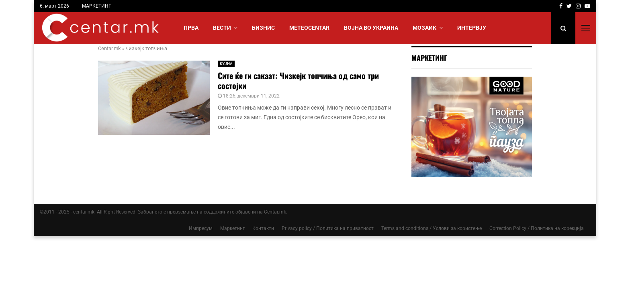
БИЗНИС (263, 27)
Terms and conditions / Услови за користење (431, 228)
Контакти (263, 228)
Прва (191, 27)
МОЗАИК (424, 27)
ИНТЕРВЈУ (471, 27)
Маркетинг (232, 228)
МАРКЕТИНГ (96, 6)
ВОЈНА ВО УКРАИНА (371, 27)
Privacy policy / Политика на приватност (328, 228)
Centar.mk (109, 48)
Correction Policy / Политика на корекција (536, 228)
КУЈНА (226, 63)
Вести (222, 27)
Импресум (201, 228)
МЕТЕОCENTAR (309, 27)
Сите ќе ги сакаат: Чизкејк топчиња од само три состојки (298, 80)
